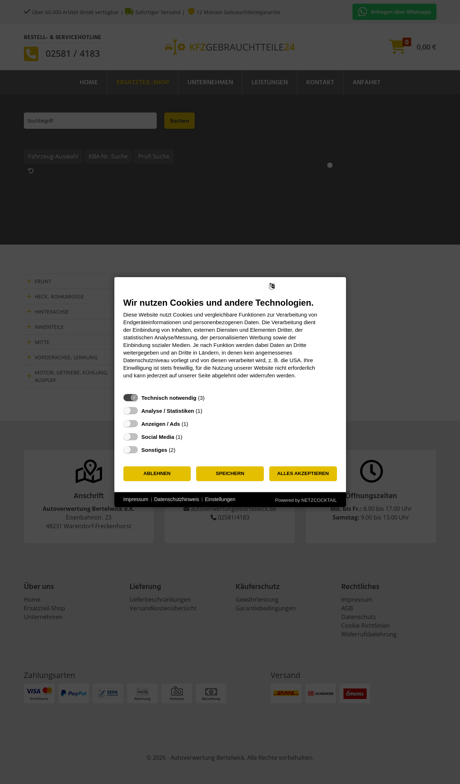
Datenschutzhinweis (176, 499)
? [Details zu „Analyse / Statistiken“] (208, 410)
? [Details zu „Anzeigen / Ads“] (194, 423)
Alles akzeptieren (303, 473)
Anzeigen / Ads (161, 423)
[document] (230, 343)
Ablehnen (156, 473)
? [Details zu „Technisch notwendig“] (211, 397)
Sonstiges (155, 449)
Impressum (135, 499)
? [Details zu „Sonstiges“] (182, 449)
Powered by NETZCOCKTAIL (306, 500)
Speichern (230, 473)
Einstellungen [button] (220, 499)
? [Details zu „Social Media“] (188, 436)
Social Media (158, 436)
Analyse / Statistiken (168, 410)
